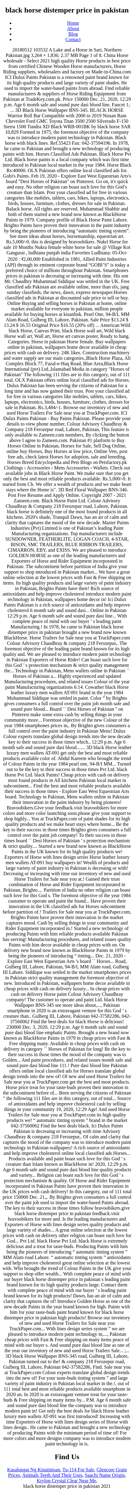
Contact (73, 39)
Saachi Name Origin (105, 1475)
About (73, 28)
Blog (73, 34)
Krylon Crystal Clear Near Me (66, 1480)
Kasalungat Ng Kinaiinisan (33, 1469)
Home (73, 23)
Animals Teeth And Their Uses (52, 1475)
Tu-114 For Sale (78, 1469)
